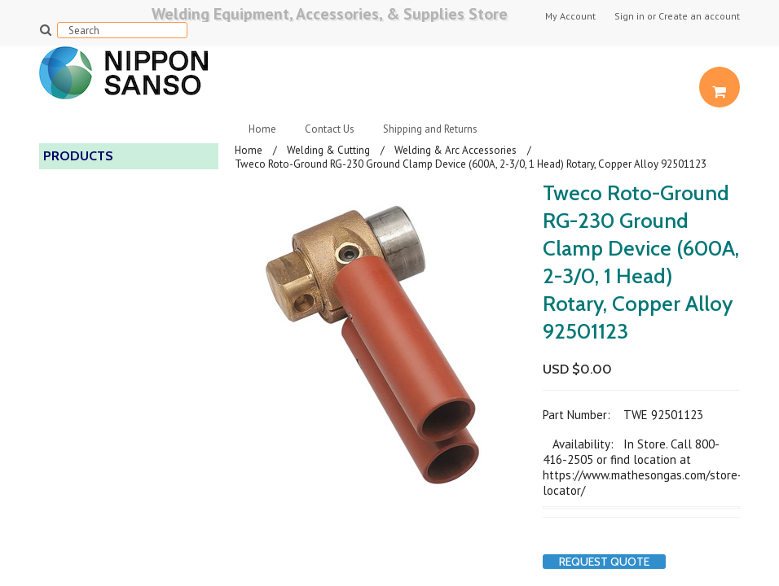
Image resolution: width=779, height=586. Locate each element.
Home (262, 129)
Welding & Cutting (328, 150)
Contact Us (329, 129)
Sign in (629, 16)
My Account (570, 16)
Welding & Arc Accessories (455, 150)
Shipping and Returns (430, 129)
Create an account (699, 16)
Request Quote (604, 561)
